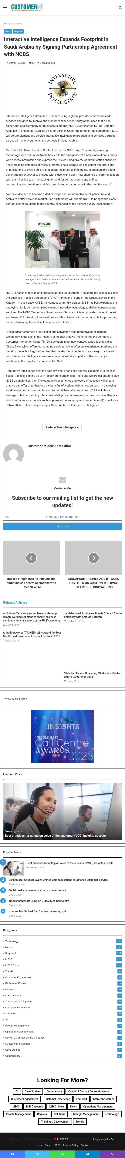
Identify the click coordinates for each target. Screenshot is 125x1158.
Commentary (12, 1053)
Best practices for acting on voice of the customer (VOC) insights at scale (60, 834)
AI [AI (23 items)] (17, 1089)
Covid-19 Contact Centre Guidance (25, 1035)
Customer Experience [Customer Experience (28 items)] (57, 1097)
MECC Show (12, 963)
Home (8, 23)
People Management (17, 1023)
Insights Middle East (104, 1137)
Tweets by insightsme (15, 697)
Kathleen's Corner (15, 981)
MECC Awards (13, 993)
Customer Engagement (18, 975)
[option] (62, 810)
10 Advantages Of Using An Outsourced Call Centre (39, 899)
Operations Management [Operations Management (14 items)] (98, 1104)
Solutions (10, 1011)
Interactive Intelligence (63, 427)
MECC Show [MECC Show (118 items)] (56, 1104)
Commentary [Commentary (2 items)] (54, 1089)
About (48, 1143)
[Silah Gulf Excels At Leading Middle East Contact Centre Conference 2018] (93, 648)
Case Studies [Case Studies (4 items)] (32, 1089)
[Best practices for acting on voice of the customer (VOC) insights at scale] (13, 867)
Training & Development (18, 999)
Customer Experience (17, 1005)
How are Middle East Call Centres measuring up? (37, 909)
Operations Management (19, 1029)
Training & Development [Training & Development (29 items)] (55, 1119)
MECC (8, 957)
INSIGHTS (62, 1137)
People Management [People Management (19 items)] (18, 1112)
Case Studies (12, 1047)
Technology (12, 939)
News (19, 23)
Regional (18, 31)
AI (6, 1017)
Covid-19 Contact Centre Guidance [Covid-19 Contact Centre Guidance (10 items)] (88, 1089)
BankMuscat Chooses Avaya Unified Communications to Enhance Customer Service (58, 878)
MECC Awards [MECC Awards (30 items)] (34, 1104)
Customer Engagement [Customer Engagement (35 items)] (24, 1097)
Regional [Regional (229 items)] (42, 1112)
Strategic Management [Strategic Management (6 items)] (85, 1112)
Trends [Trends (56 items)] (80, 1119)
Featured (10, 987)
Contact (85, 1143)
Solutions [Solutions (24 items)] (59, 1112)
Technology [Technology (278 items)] (112, 1112)
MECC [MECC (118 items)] (16, 1104)
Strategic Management (18, 1041)
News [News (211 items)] (73, 1104)
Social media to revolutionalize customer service (37, 888)
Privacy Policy (70, 1143)
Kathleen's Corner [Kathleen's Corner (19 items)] (103, 1097)
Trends (9, 969)
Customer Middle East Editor (49, 446)
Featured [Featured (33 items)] (81, 1097)
